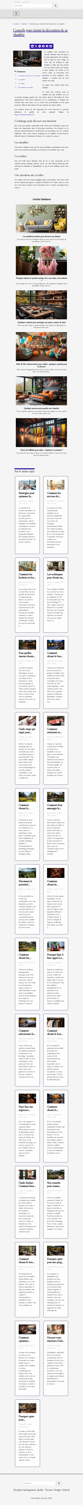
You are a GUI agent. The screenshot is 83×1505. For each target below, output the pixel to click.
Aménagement (29, 1489)
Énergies (17, 1489)
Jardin (40, 1489)
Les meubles (21, 79)
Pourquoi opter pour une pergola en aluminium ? (55, 1262)
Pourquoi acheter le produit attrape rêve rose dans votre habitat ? (41, 279)
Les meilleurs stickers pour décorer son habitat (41, 236)
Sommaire (21, 71)
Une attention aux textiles (25, 87)
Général (24, 23)
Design (57, 1489)
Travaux (49, 1489)
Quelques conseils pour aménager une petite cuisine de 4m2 (42, 322)
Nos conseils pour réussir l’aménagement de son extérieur (55, 1187)
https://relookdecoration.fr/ (24, 114)
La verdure (21, 83)
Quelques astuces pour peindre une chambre (41, 408)
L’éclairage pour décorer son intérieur (29, 76)
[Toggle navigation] (16, 13)
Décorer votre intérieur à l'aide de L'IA (55, 1341)
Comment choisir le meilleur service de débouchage (55, 1111)
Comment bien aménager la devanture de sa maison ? (55, 810)
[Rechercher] (32, 5)
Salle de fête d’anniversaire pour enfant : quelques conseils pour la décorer (41, 365)
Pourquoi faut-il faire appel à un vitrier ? (55, 958)
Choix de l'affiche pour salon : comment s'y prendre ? (41, 450)
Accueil (15, 23)
